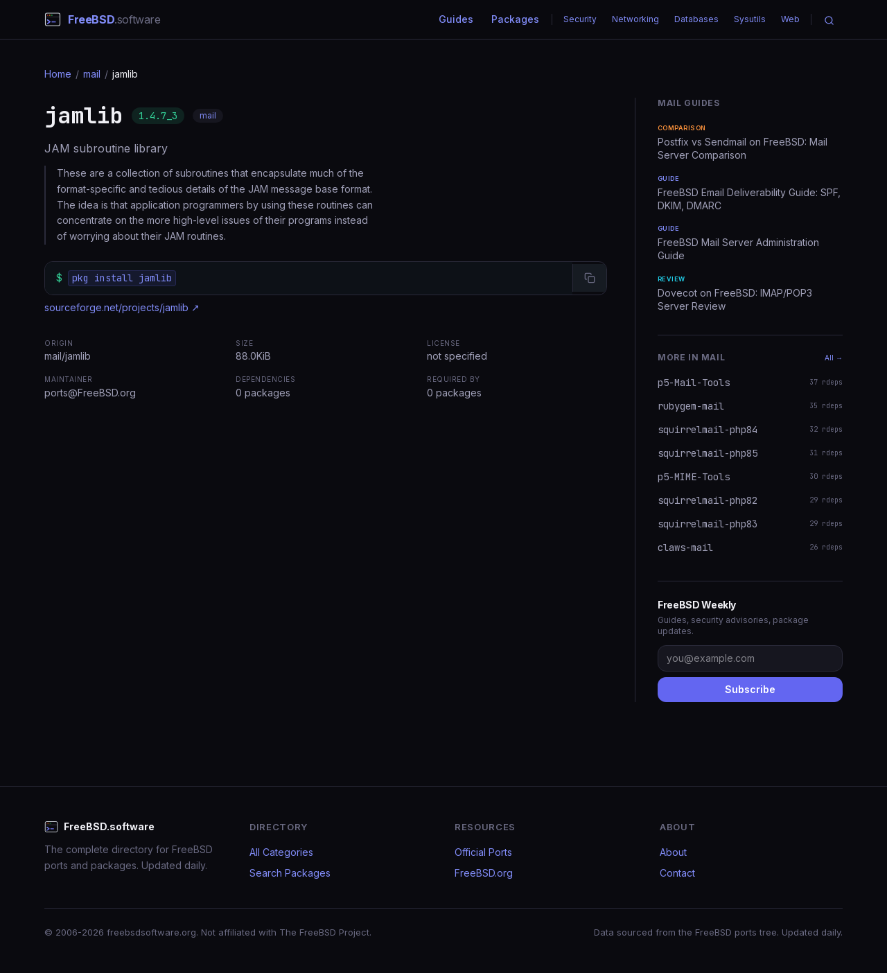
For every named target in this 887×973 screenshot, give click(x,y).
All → (834, 357)
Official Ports (483, 852)
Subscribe (750, 689)
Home (57, 74)
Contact (677, 873)
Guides (456, 19)
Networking (635, 19)
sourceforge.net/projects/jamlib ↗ (122, 307)
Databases (696, 19)
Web (790, 19)
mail (91, 74)
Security (580, 19)
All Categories (281, 852)
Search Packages (290, 873)
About (673, 852)
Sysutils (750, 19)
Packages (515, 19)
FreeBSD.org (484, 873)
